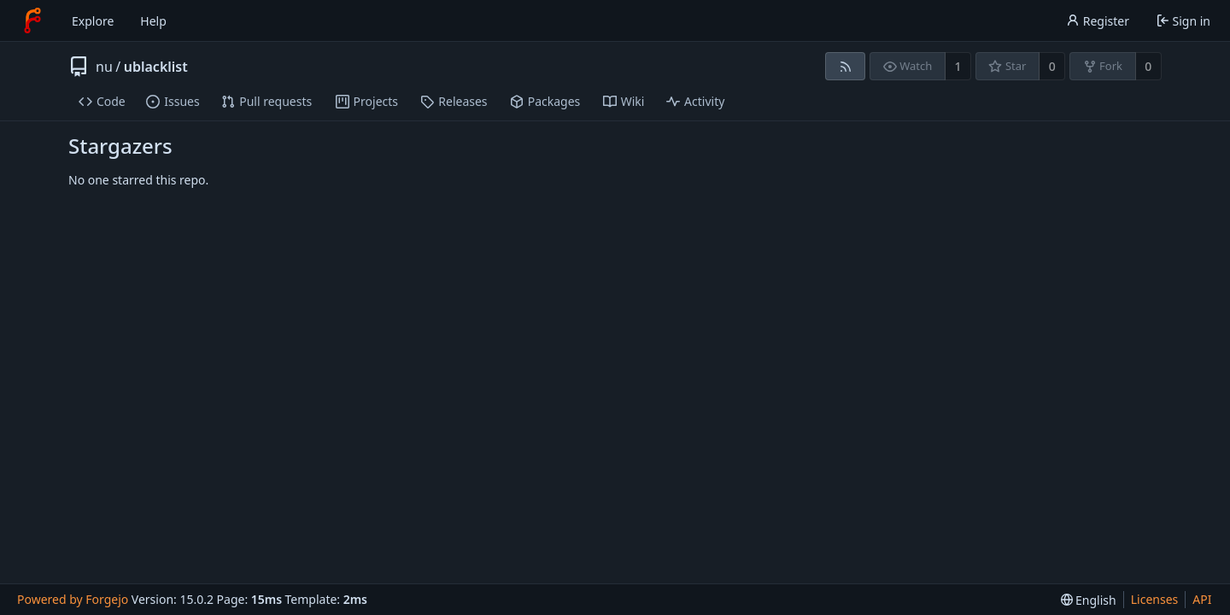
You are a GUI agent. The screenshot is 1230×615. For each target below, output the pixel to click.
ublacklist (156, 66)
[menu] (1088, 600)
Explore (93, 21)
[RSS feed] (845, 66)
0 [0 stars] (1052, 66)
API (1201, 599)
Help (153, 21)
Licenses (1155, 599)
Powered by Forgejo (72, 599)
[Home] (32, 20)
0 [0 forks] (1148, 66)
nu (104, 66)
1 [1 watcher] (958, 66)
